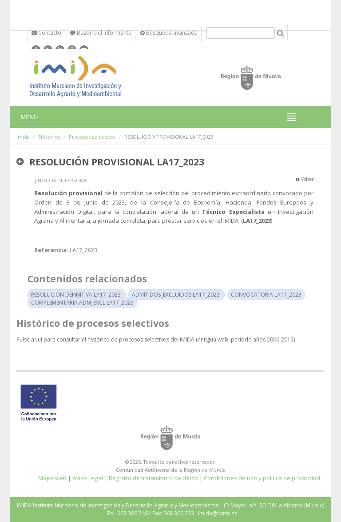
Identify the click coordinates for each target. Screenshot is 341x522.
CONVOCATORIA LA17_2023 (266, 294)
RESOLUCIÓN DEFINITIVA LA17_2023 (76, 294)
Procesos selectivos (92, 136)
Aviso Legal (87, 478)
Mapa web (52, 478)
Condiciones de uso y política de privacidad (262, 478)
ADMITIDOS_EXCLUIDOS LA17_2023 (176, 294)
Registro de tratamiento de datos (153, 478)
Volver (304, 179)
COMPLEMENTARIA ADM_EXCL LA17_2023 (82, 302)
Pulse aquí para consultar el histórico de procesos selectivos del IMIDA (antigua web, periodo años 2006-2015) (155, 339)
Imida (23, 136)
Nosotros (49, 136)
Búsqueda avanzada (169, 32)
